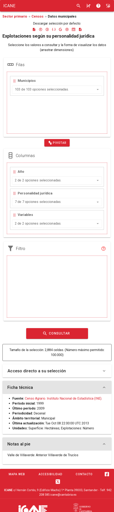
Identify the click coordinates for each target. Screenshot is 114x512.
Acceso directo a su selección (57, 370)
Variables (25, 215)
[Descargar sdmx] (47, 29)
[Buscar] (78, 6)
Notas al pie (57, 444)
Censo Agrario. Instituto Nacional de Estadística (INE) (63, 398)
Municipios (27, 81)
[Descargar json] (54, 29)
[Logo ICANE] (9, 5)
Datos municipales (62, 16)
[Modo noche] (108, 6)
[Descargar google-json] (60, 29)
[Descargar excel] (34, 29)
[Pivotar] (57, 142)
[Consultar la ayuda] (88, 6)
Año (21, 171)
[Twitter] (58, 481)
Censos (37, 16)
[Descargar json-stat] (73, 29)
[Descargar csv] (80, 29)
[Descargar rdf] (67, 29)
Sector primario (14, 16)
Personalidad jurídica (35, 193)
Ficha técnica (57, 387)
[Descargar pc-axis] (40, 29)
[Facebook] (107, 474)
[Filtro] (103, 248)
